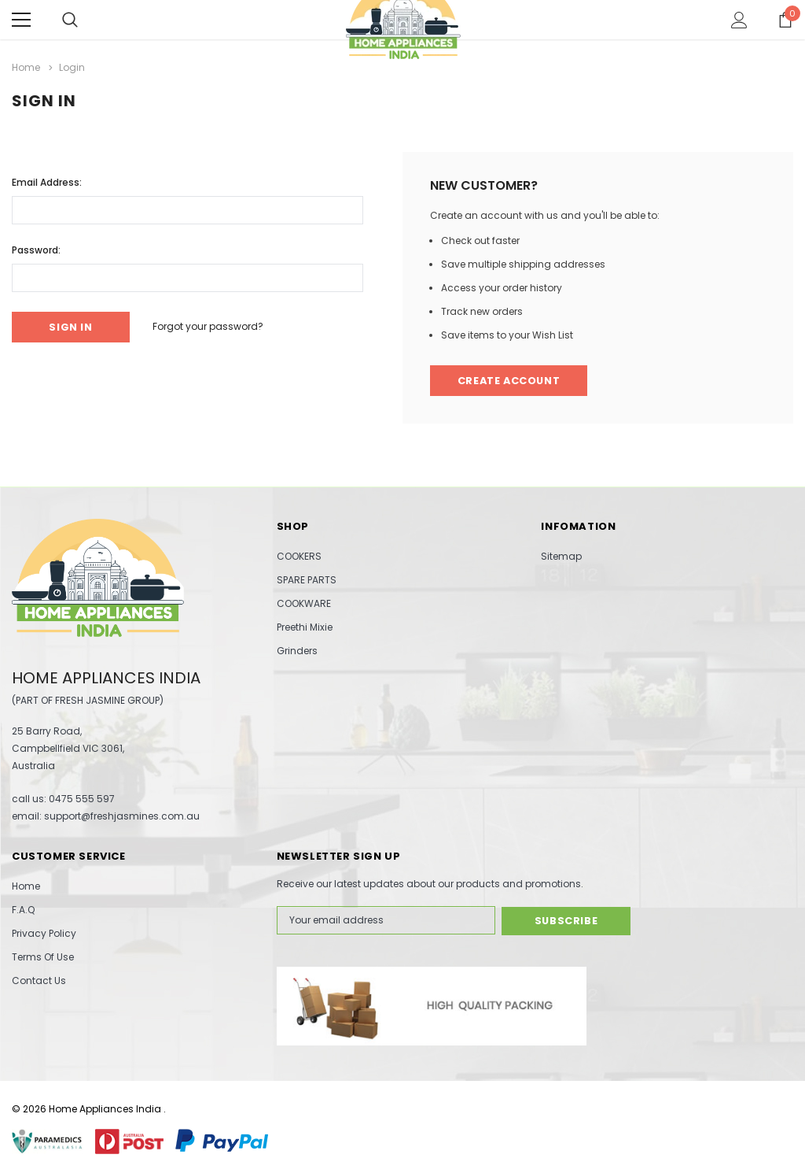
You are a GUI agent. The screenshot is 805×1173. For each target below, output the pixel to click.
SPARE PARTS (306, 579)
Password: (36, 249)
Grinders (297, 650)
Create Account (510, 380)
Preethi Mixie (305, 627)
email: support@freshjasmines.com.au (106, 816)
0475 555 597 (82, 798)
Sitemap (561, 556)
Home (26, 886)
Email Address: (47, 181)
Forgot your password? (211, 326)
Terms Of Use (43, 957)
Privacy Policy (44, 933)
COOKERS (299, 556)
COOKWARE (304, 603)
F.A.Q (23, 909)
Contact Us (39, 980)
